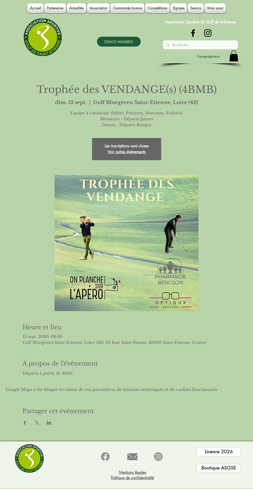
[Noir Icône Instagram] (208, 33)
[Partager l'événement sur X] (37, 423)
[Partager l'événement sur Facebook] (24, 423)
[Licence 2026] (218, 452)
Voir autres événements (127, 152)
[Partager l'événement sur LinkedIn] (49, 423)
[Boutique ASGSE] (218, 468)
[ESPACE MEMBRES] (119, 42)
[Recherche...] (200, 44)
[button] (98, 8)
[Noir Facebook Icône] (193, 33)
